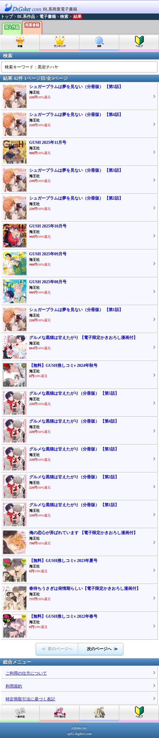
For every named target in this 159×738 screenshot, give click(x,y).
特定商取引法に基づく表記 (30, 699)
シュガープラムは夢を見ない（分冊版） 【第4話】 (76, 114)
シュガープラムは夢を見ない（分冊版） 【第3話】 (76, 170)
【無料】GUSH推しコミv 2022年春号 (63, 616)
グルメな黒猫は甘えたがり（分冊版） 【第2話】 (74, 477)
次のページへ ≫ (102, 649)
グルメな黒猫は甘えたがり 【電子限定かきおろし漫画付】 (83, 337)
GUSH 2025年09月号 (48, 254)
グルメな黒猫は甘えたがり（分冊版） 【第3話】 (74, 449)
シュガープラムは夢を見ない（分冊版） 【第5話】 (76, 87)
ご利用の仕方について (26, 673)
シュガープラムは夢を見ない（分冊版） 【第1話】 (76, 310)
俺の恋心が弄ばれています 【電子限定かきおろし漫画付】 (83, 533)
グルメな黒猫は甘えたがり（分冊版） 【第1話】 (74, 505)
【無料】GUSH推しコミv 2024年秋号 (63, 365)
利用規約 (14, 686)
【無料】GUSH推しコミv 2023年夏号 (63, 560)
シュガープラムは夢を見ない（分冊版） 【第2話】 (76, 198)
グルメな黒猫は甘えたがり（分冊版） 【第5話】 (74, 393)
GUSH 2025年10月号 (48, 226)
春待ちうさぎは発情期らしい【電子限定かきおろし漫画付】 (84, 588)
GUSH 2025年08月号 (48, 282)
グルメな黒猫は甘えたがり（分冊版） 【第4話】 (74, 421)
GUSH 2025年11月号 (47, 142)
